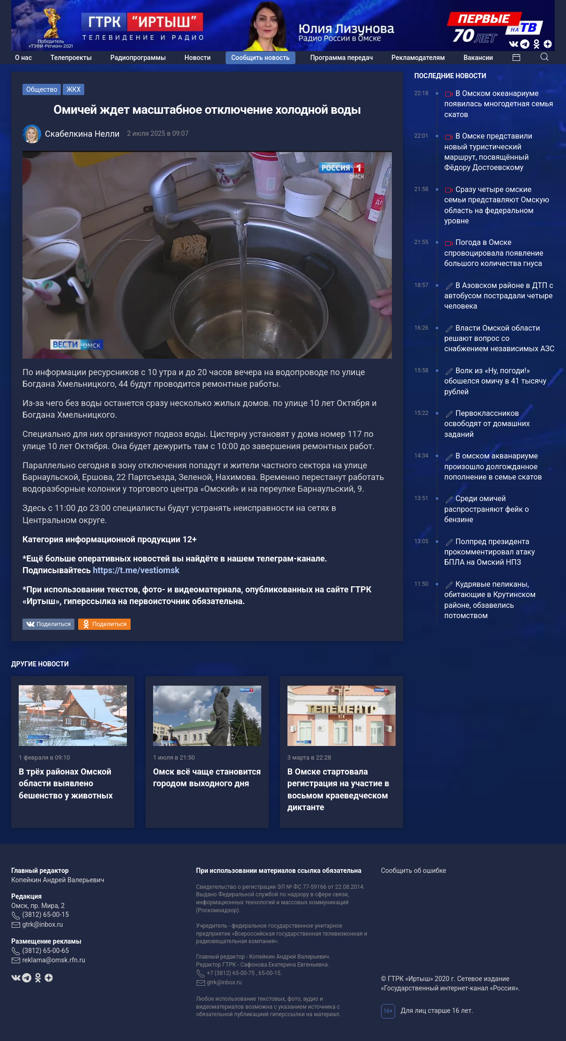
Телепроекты (71, 57)
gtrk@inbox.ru (42, 924)
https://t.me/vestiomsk (136, 570)
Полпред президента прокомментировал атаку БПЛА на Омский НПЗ (489, 552)
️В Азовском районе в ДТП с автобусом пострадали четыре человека (498, 296)
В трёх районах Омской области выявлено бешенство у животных (66, 783)
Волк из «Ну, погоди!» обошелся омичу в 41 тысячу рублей (495, 381)
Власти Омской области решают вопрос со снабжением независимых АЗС (499, 339)
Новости (197, 57)
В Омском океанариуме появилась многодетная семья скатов (498, 104)
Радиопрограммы (138, 57)
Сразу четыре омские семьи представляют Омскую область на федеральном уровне (496, 205)
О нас (23, 57)
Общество (41, 89)
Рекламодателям (418, 57)
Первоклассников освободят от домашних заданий (487, 424)
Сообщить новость (260, 57)
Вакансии (478, 57)
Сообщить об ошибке (413, 870)
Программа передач (341, 57)
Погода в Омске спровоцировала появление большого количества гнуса (494, 253)
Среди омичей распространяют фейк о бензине (486, 509)
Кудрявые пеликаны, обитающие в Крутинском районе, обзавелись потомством (490, 600)
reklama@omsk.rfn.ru (53, 960)
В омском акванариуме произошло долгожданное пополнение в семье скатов (493, 466)
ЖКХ (73, 89)
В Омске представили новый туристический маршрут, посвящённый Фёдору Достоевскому (488, 152)
